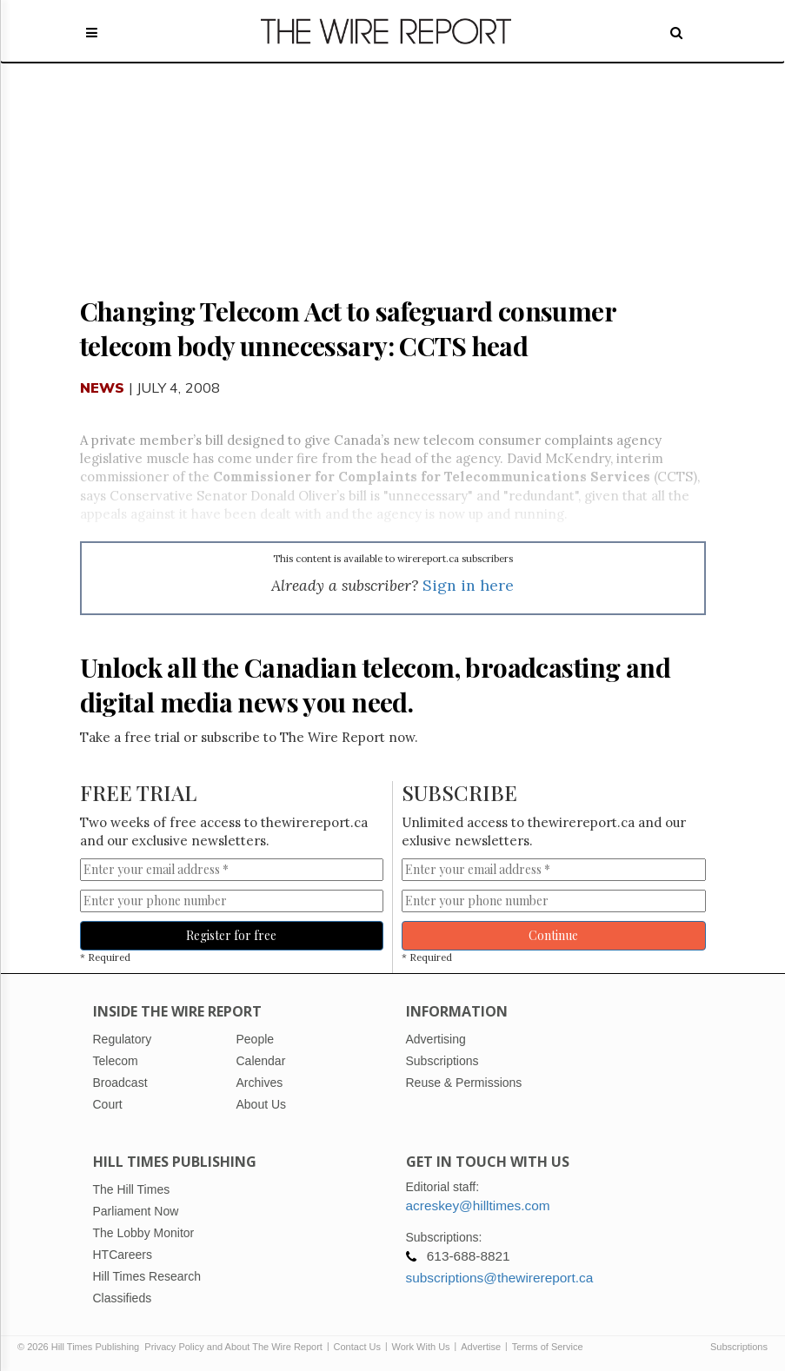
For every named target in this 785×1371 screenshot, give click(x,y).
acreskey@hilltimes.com (478, 1205)
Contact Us (357, 1346)
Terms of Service (547, 1346)
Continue (553, 935)
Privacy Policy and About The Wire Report (233, 1346)
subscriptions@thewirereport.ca (500, 1277)
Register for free (231, 935)
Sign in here (468, 585)
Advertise (481, 1346)
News (102, 387)
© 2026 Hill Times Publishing (80, 1346)
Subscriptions (739, 1346)
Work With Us (421, 1346)
